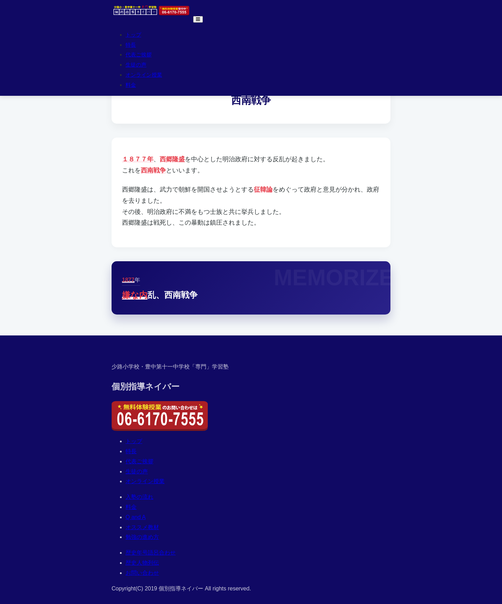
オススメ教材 (142, 527)
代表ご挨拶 (139, 54)
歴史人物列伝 (142, 563)
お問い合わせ (142, 573)
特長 (131, 45)
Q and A (136, 517)
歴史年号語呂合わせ (151, 553)
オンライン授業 (144, 75)
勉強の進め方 (142, 537)
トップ (133, 35)
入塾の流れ (139, 497)
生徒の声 (136, 65)
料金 (131, 85)
